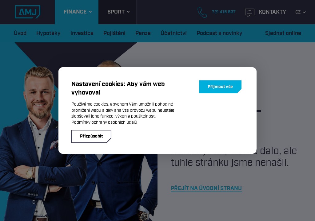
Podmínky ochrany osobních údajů (104, 122)
